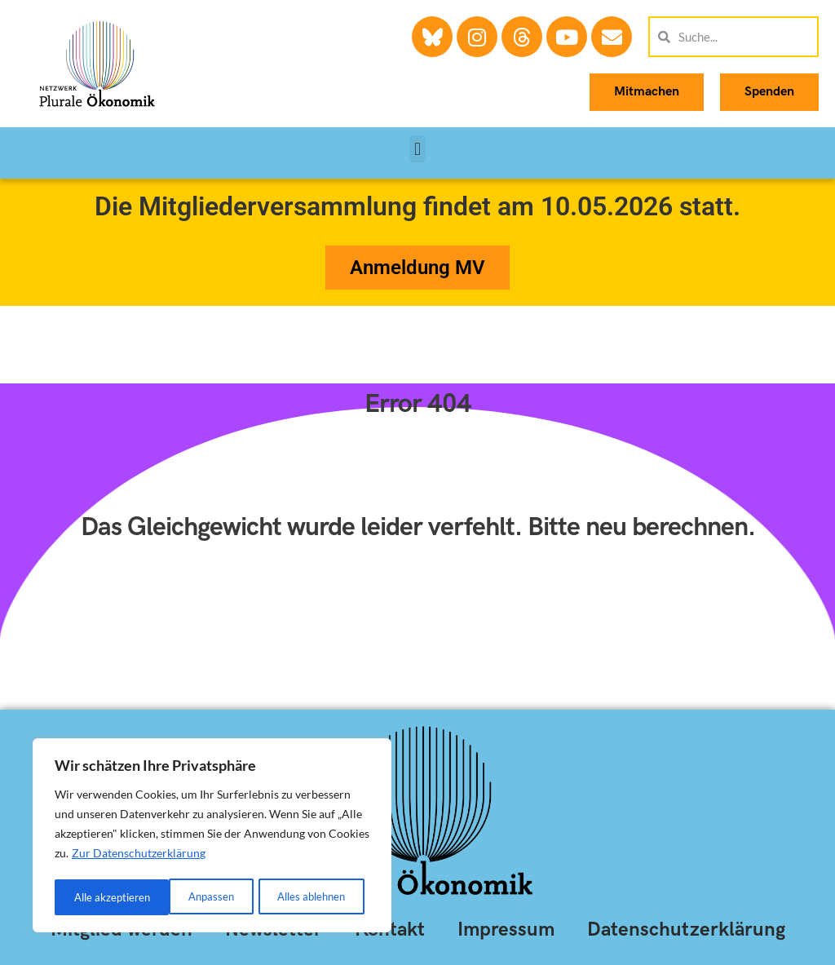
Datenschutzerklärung (686, 929)
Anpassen (95, 897)
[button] (417, 148)
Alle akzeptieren (312, 897)
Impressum (505, 929)
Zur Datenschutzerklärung (138, 856)
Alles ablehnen (196, 897)
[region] (212, 836)
